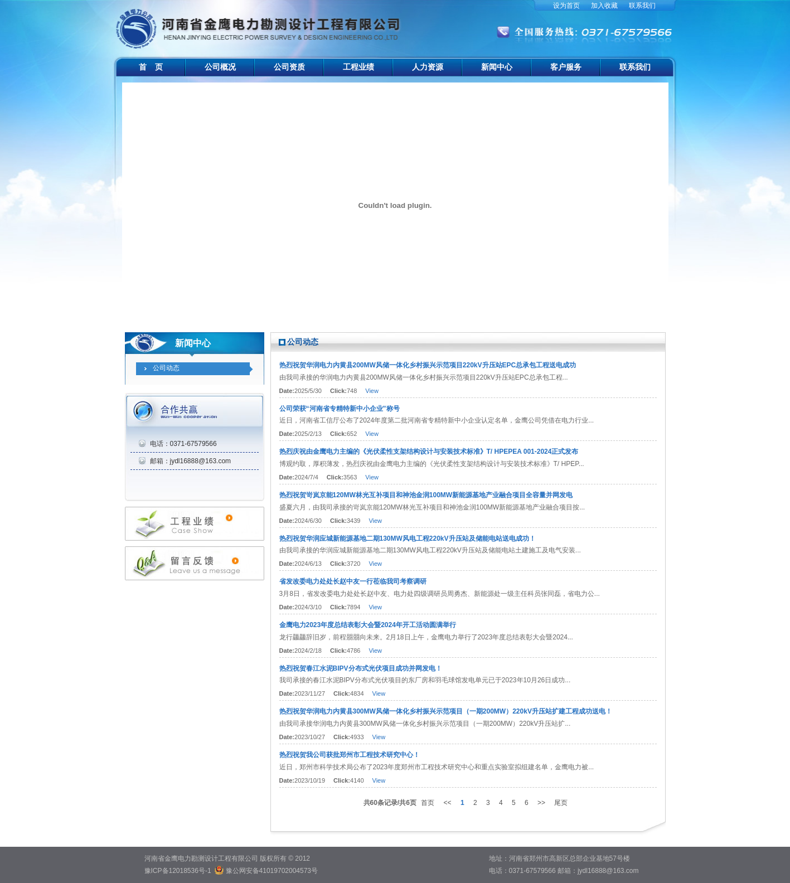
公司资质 (289, 66)
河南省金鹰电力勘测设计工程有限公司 (260, 22)
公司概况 (220, 66)
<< (448, 803)
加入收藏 (604, 5)
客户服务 (565, 66)
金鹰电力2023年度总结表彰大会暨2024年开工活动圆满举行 (367, 625)
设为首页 (566, 5)
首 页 (151, 66)
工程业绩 (358, 66)
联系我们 (642, 5)
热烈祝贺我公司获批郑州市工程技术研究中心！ (349, 755)
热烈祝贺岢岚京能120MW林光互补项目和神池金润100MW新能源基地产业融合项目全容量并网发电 (426, 495)
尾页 (561, 803)
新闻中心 (496, 66)
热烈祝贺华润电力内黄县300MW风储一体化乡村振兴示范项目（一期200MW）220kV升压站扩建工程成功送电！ (445, 711)
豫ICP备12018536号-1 (177, 871)
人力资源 (427, 66)
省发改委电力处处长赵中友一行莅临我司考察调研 (352, 581)
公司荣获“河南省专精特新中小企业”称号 (339, 409)
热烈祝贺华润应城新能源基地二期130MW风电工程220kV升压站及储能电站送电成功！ (407, 538)
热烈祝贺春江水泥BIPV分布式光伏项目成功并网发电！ (360, 668)
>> (541, 803)
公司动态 (166, 368)
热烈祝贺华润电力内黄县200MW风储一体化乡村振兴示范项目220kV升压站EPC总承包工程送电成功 (427, 365)
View (372, 390)
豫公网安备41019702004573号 (272, 871)
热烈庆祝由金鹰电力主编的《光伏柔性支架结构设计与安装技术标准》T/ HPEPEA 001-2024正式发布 (429, 451)
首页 (427, 803)
